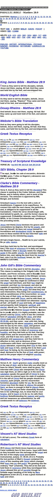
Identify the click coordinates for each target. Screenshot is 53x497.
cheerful (4, 381)
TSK (23, 37)
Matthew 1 (14, 17)
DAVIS (31, 29)
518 (12, 142)
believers (23, 401)
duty (19, 296)
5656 (28, 146)
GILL (45, 37)
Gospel (28, 278)
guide (2, 253)
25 (26, 19)
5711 (33, 139)
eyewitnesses (37, 292)
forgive (3, 394)
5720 (30, 148)
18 (7, 19)
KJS (9, 35)
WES (34, 37)
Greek (32, 437)
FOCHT (39, 29)
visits (29, 363)
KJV (14, 35)
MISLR (24, 29)
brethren (4, 396)
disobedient (21, 231)
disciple (23, 251)
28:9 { (23, 445)
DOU (29, 35)
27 (32, 19)
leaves (13, 203)
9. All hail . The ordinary (23, 434)
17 (4, 19)
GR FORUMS (25, 46)
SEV (18, 37)
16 (1, 19)
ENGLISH (4, 44)
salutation (11, 317)
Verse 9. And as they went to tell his (23, 185)
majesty (31, 396)
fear (33, 283)
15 (50, 17)
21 (15, 19)
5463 (27, 148)
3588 (25, 142)
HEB (44, 35)
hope (11, 348)
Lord (44, 348)
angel (6, 283)
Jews (29, 317)
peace (24, 463)
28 (35, 19)
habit (26, 326)
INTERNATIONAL (25, 44)
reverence (21, 248)
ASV (19, 35)
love (33, 346)
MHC (39, 37)
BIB (8, 29)
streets (21, 253)
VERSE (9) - (23, 162)
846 (7, 144)
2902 (1, 153)
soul (21, 303)
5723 (10, 148)
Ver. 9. (16, 269)
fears (2, 387)
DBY (24, 35)
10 (36, 17)
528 (26, 146)
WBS (35, 35)
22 (18, 19)
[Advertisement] (25, 3)
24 (24, 19)
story (2, 461)
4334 (24, 151)
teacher (41, 255)
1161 (13, 139)
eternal (3, 307)
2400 (28, 144)
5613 (5, 139)
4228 (42, 153)
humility (4, 332)
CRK (29, 37)
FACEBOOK (14, 46)
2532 (17, 144)
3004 (8, 148)
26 (29, 19)
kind (12, 248)
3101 (40, 142)
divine (3, 346)
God (6, 350)
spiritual (32, 305)
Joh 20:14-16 (34, 165)
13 (44, 17)
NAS (14, 37)
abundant (13, 383)
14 (47, 17)
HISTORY (13, 44)
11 (38, 17)
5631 (27, 151)
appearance (18, 339)
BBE (3, 37)
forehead (21, 257)
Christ (18, 225)
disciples (37, 190)
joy (19, 285)
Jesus (3, 225)
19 (9, 19)
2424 (8, 146)
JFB (3, 39)
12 (41, 17)
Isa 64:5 (14, 165)
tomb (22, 455)
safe (8, 242)
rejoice (14, 242)
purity (41, 396)
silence (30, 385)
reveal (29, 229)
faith (41, 234)
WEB (8, 37)
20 (12, 19)
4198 (31, 139)
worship (37, 354)
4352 (28, 155)
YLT (39, 35)
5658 (14, 142)
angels (37, 227)
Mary (37, 472)
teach (16, 394)
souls (29, 231)
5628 (31, 144)
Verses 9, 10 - (23, 360)
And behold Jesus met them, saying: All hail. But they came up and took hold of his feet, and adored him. (23, 111)
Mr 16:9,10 (23, 165)
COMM (15, 31)
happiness (40, 303)
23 (21, 19)
